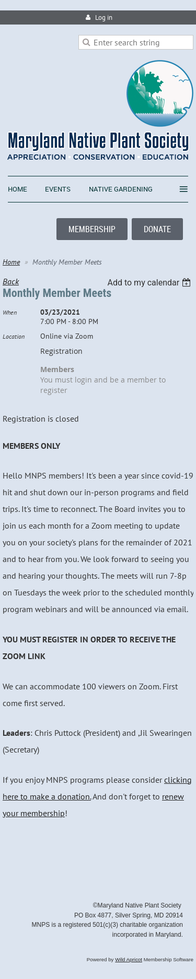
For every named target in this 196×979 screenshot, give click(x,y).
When (10, 312)
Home (11, 262)
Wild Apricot (128, 959)
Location (14, 336)
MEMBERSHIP (92, 229)
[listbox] (150, 282)
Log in (103, 17)
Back (11, 281)
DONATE (157, 229)
